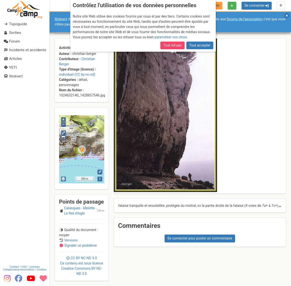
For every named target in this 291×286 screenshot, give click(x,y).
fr (281, 5)
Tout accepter (200, 45)
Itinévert (61, 19)
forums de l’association (245, 19)
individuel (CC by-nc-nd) (77, 74)
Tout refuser (172, 45)
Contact (14, 266)
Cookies (41, 269)
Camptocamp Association (18, 269)
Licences (34, 266)
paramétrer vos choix (171, 37)
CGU (24, 266)
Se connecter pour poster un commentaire (200, 238)
